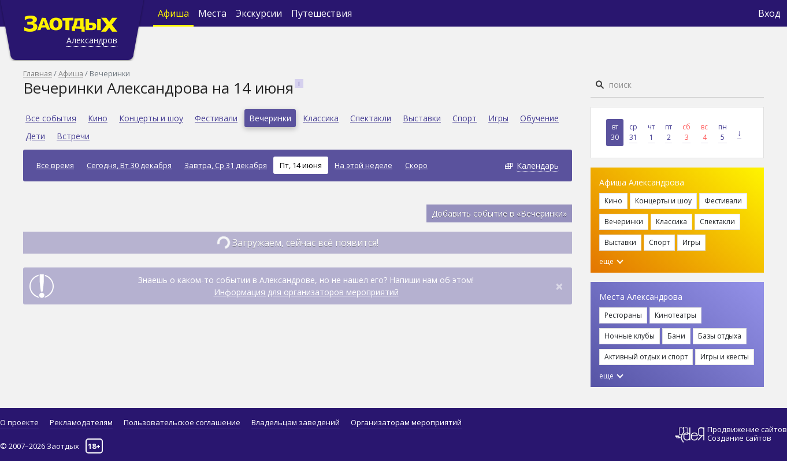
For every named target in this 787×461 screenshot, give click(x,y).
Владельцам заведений (295, 422)
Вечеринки (270, 118)
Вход (769, 13)
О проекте (19, 422)
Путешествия (321, 13)
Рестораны (623, 315)
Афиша (173, 13)
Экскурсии (259, 13)
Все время (55, 165)
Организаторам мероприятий (406, 422)
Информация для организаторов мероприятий (306, 292)
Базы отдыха (719, 336)
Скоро (416, 165)
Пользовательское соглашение (182, 422)
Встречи (73, 136)
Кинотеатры (675, 315)
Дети (35, 136)
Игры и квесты (724, 357)
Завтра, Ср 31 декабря (225, 165)
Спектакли (370, 118)
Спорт (464, 118)
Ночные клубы (629, 336)
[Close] (559, 286)
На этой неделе (363, 165)
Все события (50, 118)
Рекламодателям (81, 422)
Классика (321, 118)
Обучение (539, 118)
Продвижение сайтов (747, 429)
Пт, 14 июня (301, 165)
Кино (97, 118)
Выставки (422, 118)
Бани (676, 336)
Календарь (538, 165)
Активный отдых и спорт (646, 357)
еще (611, 261)
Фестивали (216, 118)
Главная (37, 73)
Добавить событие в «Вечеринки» (499, 213)
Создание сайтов (739, 438)
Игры (498, 118)
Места (212, 13)
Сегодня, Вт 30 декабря (129, 165)
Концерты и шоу (151, 118)
